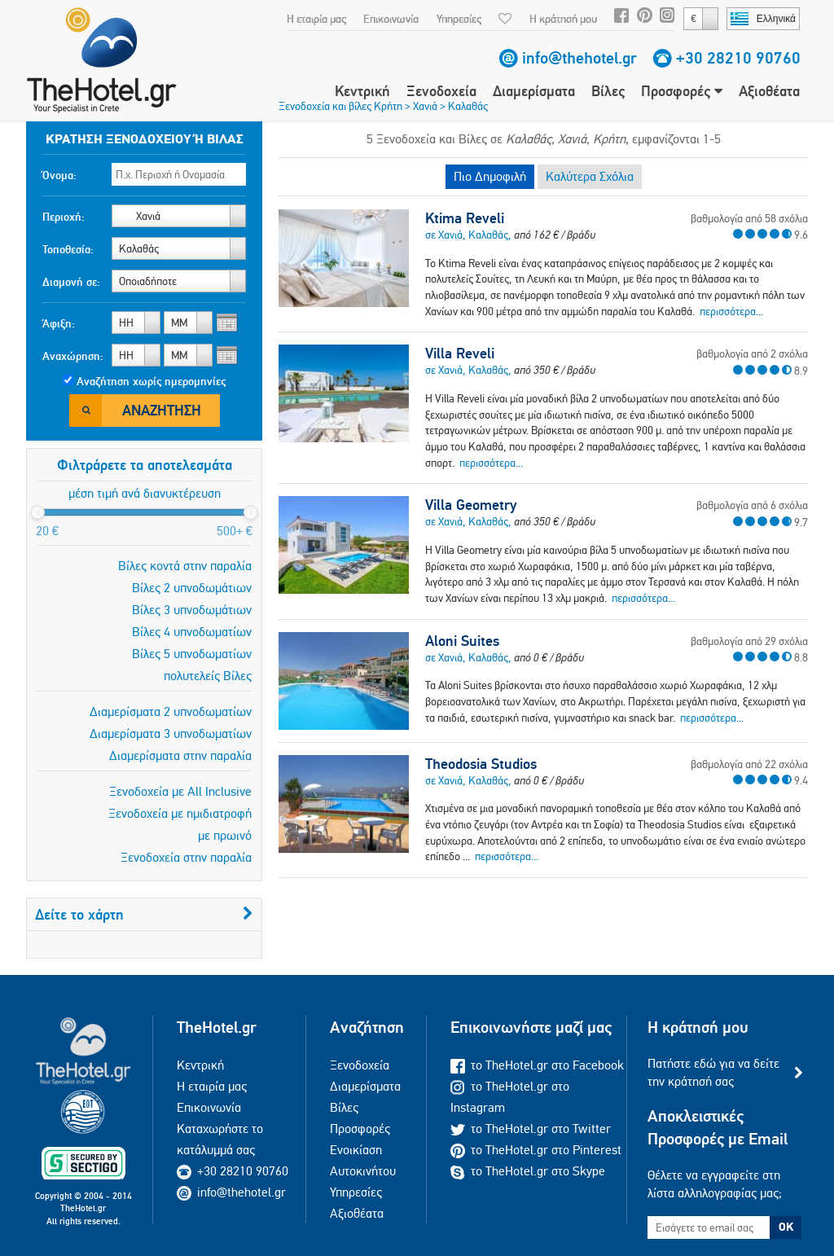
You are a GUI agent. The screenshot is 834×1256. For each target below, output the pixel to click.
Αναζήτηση (161, 410)
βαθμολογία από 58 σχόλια (749, 218)
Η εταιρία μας (316, 18)
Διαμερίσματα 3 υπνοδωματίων (171, 733)
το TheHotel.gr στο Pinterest (535, 1149)
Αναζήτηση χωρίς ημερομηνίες (151, 381)
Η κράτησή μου (563, 18)
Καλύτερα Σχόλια (590, 176)
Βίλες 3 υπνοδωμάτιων (192, 609)
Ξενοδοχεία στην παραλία (186, 857)
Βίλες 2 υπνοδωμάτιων (192, 587)
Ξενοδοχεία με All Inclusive (180, 791)
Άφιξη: (58, 323)
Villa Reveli (459, 353)
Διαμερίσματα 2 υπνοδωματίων (171, 711)
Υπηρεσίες (459, 18)
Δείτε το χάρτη (144, 914)
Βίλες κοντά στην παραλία (185, 565)
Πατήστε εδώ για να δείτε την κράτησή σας (713, 1072)
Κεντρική (362, 90)
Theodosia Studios (481, 764)
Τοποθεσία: (68, 249)
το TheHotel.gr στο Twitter (530, 1128)
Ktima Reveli (464, 218)
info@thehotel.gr (579, 57)
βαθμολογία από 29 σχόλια (749, 641)
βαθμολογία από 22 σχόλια (749, 764)
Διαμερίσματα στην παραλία (180, 755)
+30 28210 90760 (738, 57)
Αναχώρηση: (72, 356)
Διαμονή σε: (71, 281)
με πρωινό (225, 835)
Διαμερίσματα (534, 90)
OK (786, 1226)
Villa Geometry (470, 505)
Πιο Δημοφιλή (490, 176)
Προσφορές (681, 90)
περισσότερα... (731, 311)
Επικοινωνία (391, 18)
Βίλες (608, 90)
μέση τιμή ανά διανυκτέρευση (144, 493)
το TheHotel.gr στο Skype (527, 1171)
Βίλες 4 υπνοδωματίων (192, 631)
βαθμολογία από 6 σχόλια (752, 505)
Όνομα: (59, 175)
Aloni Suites (462, 641)
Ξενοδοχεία (441, 90)
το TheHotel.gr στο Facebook (537, 1065)
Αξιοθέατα (769, 90)
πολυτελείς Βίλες (208, 675)
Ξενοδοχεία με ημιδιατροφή (180, 813)
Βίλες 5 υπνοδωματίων (192, 653)
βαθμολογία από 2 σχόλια (752, 353)
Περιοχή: (63, 216)
